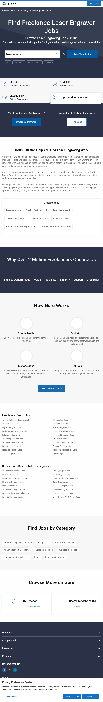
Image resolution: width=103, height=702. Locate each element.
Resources (7, 648)
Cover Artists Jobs (60, 424)
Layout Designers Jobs (11, 427)
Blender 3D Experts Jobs (63, 486)
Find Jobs (77, 121)
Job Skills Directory (19, 10)
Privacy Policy (28, 689)
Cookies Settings (10, 696)
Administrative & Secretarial (17, 550)
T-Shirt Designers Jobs (11, 454)
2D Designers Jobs (10, 424)
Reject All (90, 696)
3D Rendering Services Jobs (13, 471)
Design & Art (43, 542)
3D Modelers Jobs (60, 420)
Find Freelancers (32, 606)
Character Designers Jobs (13, 442)
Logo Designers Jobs (63, 210)
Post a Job (94, 4)
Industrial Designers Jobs (63, 435)
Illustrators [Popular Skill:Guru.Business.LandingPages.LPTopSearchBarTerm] (49, 62)
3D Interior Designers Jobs (13, 482)
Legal (37, 557)
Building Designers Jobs (63, 493)
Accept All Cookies (71, 696)
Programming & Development (18, 542)
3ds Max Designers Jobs (63, 489)
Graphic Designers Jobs (37, 210)
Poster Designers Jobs (62, 427)
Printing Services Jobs (62, 446)
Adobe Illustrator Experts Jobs (56, 226)
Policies (6, 656)
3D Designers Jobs (15, 218)
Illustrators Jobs (61, 218)
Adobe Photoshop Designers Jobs (16, 420)
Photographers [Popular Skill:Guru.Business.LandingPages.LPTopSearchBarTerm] (19, 62)
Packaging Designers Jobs (64, 431)
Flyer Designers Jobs (61, 454)
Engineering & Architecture (16, 557)
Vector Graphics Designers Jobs (21, 226)
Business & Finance (67, 550)
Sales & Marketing (44, 550)
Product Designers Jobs (12, 450)
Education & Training (55, 557)
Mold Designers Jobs (10, 486)
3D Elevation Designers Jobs (14, 489)
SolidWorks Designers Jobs (13, 435)
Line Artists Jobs (60, 439)
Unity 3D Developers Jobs (12, 497)
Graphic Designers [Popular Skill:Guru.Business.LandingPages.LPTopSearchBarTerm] (34, 62)
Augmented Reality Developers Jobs (17, 493)
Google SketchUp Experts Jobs (15, 478)
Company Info (9, 640)
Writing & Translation (65, 542)
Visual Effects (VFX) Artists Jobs (66, 497)
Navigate (7, 632)
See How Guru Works (51, 388)
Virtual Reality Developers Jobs (65, 478)
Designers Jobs (13, 210)
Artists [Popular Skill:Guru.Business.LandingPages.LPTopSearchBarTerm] (7, 62)
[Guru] (9, 4)
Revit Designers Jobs (61, 474)
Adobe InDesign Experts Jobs (65, 450)
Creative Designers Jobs (12, 446)
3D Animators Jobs (10, 474)
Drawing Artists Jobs (39, 218)
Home (5, 10)
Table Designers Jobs (61, 482)
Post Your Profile (83, 54)
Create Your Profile (26, 121)
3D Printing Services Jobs (12, 439)
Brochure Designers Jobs (63, 442)
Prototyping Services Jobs (64, 471)
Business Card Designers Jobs (14, 431)
